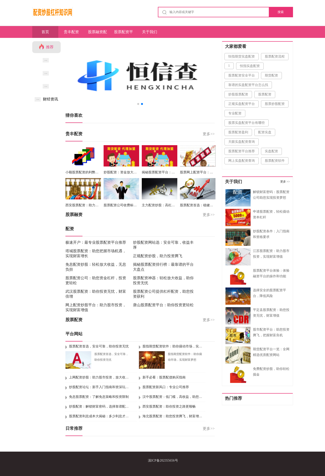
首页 (45, 32)
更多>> (209, 134)
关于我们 (149, 32)
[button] (209, 75)
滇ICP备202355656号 (163, 460)
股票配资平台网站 (123, 34)
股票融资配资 (97, 34)
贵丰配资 (71, 32)
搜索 (281, 12)
